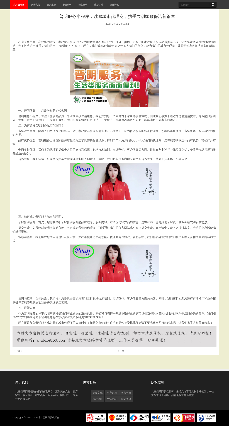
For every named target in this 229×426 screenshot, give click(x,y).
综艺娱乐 (83, 4)
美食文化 (35, 4)
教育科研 (67, 4)
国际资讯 (114, 4)
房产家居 (51, 4)
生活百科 (98, 4)
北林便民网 (18, 4)
